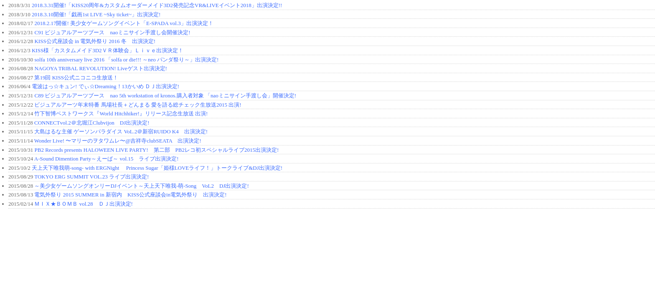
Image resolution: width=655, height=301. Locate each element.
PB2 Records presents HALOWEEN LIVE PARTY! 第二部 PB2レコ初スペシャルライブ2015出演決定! (156, 150)
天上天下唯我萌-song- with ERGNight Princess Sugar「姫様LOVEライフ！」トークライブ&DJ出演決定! (157, 168)
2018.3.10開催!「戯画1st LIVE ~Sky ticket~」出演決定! (96, 14)
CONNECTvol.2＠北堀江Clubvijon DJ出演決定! (92, 123)
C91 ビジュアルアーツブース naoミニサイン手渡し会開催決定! (112, 32)
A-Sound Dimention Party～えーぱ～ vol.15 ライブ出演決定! (106, 159)
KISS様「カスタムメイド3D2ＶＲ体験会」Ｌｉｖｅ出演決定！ (107, 50)
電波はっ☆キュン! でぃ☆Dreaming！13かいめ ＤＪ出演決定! (105, 86)
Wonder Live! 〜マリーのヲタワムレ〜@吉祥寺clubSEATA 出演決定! (117, 141)
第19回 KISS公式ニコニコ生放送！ (76, 77)
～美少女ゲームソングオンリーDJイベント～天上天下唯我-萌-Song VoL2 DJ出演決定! (141, 186)
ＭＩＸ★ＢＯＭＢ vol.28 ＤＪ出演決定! (83, 204)
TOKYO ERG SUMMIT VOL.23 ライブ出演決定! (91, 176)
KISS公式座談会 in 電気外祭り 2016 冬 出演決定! (94, 41)
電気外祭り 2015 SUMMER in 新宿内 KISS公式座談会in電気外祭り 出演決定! (130, 194)
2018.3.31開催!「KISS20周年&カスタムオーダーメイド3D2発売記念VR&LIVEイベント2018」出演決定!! (157, 5)
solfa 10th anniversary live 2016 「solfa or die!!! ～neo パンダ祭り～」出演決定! (126, 59)
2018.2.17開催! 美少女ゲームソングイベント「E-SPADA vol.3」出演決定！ (123, 23)
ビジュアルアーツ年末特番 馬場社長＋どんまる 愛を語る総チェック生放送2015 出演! (137, 105)
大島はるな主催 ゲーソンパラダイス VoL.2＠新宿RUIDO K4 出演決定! (121, 131)
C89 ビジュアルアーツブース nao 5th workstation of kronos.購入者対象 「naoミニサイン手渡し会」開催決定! (165, 95)
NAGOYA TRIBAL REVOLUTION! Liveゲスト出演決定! (100, 68)
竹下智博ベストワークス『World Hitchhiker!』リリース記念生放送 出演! (121, 113)
